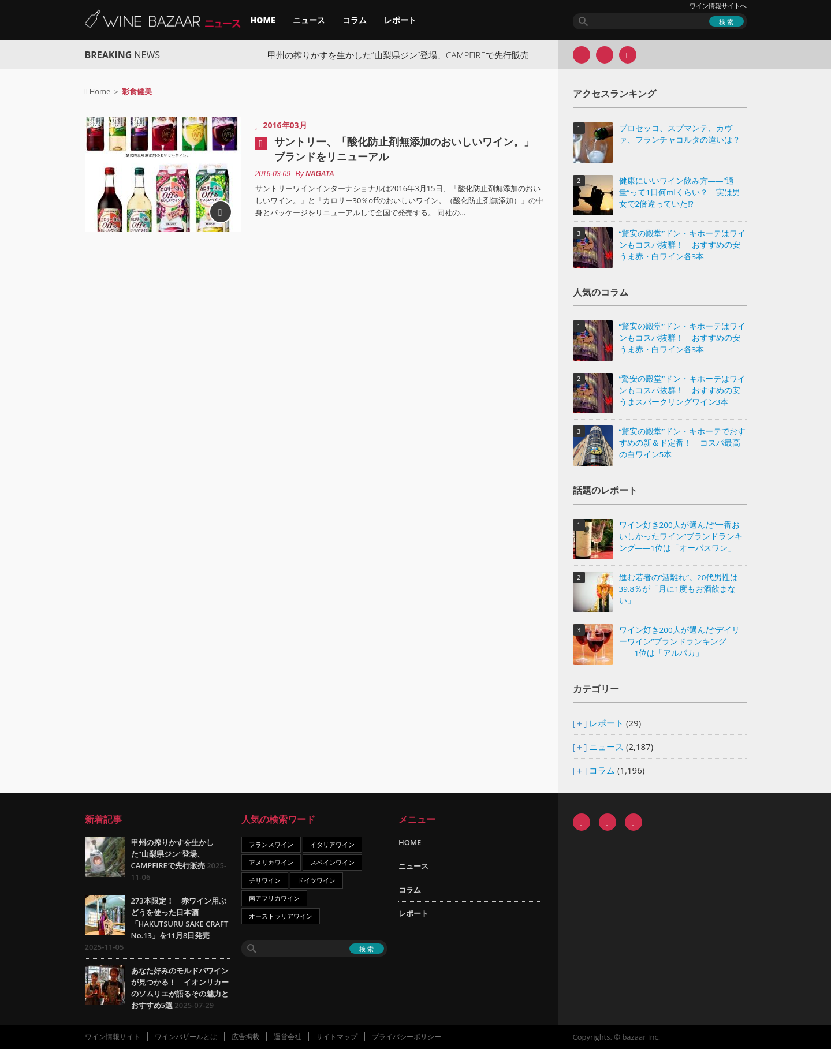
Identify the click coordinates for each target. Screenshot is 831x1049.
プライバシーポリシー (406, 1036)
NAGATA (319, 174)
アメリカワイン (271, 862)
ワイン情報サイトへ (718, 6)
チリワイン (265, 880)
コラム (354, 19)
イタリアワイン (332, 844)
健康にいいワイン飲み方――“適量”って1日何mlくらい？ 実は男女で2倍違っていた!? (679, 192)
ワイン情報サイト (112, 1036)
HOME (263, 19)
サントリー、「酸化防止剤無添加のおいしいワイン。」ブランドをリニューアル (404, 149)
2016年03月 (285, 125)
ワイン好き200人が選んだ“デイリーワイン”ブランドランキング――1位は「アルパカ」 (679, 641)
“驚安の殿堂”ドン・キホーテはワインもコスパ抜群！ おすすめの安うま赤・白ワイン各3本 (682, 245)
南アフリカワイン (274, 898)
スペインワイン (332, 862)
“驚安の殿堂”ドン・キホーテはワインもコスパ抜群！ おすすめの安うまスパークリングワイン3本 (682, 390)
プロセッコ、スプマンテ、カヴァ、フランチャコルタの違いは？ (679, 134)
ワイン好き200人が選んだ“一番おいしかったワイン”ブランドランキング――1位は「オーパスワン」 (681, 536)
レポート (400, 19)
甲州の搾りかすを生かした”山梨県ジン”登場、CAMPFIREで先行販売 (405, 55)
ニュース (309, 19)
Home (100, 91)
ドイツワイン (316, 880)
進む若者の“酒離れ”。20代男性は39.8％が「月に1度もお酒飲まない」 (679, 589)
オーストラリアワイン (280, 916)
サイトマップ (336, 1036)
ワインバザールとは (186, 1036)
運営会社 (287, 1036)
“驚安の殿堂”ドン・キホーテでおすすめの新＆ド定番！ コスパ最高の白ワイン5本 (682, 443)
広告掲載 (245, 1036)
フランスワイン (271, 844)
